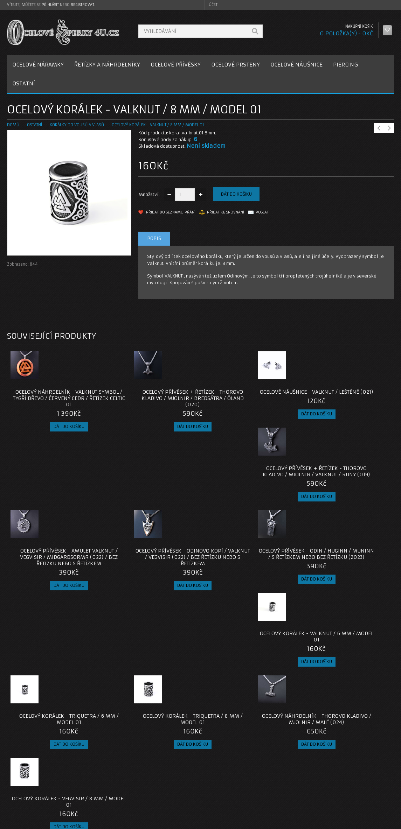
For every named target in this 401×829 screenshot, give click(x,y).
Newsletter (288, 801)
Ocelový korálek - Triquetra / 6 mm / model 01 (55, 579)
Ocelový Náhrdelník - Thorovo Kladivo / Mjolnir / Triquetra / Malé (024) (55, 664)
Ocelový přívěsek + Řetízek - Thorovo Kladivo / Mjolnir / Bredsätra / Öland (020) (152, 398)
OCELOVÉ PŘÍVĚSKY (176, 64)
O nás (19, 776)
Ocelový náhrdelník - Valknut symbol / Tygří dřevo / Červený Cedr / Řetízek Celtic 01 (55, 398)
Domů (13, 124)
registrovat (82, 4)
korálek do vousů (71, 726)
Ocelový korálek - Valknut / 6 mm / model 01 (345, 484)
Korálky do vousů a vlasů (77, 124)
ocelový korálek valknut (181, 726)
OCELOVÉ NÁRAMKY (38, 64)
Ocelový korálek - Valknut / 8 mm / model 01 (158, 124)
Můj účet (285, 776)
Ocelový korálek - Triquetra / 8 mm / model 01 (152, 579)
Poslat (262, 212)
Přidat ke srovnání (225, 212)
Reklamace (156, 784)
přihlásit (50, 4)
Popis (154, 238)
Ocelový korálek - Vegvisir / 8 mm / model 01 (345, 579)
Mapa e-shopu (160, 792)
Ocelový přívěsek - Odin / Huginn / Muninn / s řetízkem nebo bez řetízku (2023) (249, 487)
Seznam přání (290, 792)
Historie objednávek (298, 784)
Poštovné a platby (33, 784)
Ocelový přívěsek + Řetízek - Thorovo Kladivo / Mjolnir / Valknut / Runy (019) (345, 398)
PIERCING (345, 64)
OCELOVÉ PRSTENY (235, 64)
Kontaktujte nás (161, 776)
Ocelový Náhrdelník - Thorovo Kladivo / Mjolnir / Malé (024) (249, 579)
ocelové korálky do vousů (122, 726)
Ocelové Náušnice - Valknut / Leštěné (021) (249, 395)
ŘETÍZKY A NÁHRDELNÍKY (107, 64)
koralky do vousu (28, 726)
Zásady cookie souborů (38, 801)
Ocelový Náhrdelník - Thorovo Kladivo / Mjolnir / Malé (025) (249, 661)
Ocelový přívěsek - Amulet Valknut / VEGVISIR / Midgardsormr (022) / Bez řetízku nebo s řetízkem (55, 490)
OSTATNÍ (23, 83)
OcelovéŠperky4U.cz (34, 822)
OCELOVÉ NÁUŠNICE (296, 64)
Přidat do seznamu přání (170, 212)
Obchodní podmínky (34, 792)
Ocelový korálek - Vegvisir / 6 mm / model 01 (152, 661)
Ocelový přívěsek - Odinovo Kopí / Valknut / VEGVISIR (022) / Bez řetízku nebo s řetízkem (152, 487)
